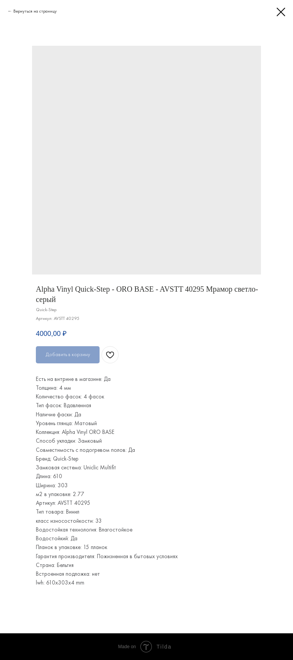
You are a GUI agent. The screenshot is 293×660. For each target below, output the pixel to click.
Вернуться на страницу (35, 11)
